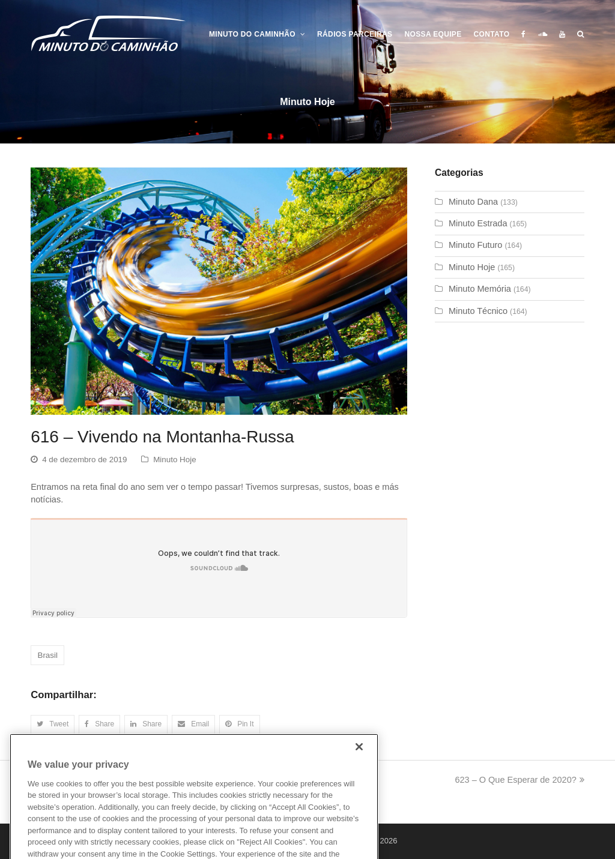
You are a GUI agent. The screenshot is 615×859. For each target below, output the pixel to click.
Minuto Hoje (174, 459)
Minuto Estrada (478, 223)
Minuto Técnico (478, 311)
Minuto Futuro (475, 245)
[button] (52, 724)
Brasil (47, 655)
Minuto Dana (473, 201)
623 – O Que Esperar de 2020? (519, 780)
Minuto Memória (480, 289)
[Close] (359, 762)
